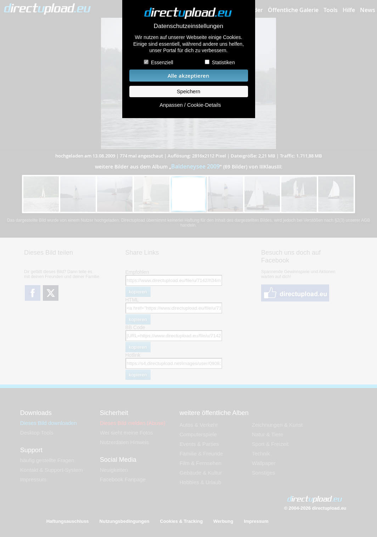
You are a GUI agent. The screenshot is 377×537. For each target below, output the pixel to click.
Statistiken (223, 62)
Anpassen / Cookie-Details (190, 105)
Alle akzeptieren (188, 75)
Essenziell (162, 62)
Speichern (188, 91)
